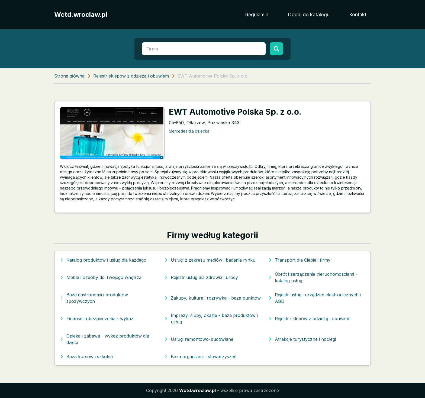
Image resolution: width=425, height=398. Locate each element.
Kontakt (357, 14)
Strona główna (69, 76)
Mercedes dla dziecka (189, 131)
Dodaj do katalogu (309, 14)
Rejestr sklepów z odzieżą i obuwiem (131, 76)
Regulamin (256, 14)
